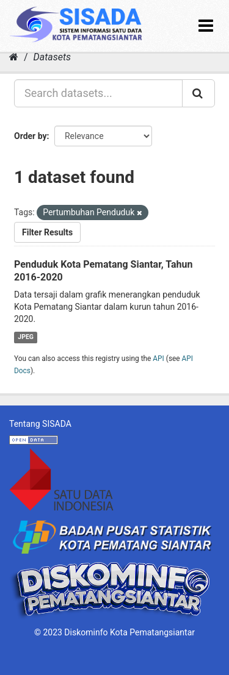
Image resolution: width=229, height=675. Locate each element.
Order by (30, 136)
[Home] (13, 57)
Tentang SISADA (40, 424)
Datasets (52, 57)
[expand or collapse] (206, 26)
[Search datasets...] (98, 93)
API (158, 358)
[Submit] (198, 93)
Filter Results (47, 232)
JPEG (26, 337)
